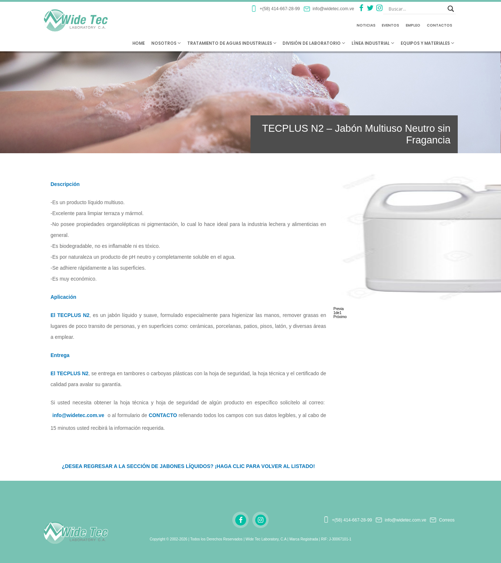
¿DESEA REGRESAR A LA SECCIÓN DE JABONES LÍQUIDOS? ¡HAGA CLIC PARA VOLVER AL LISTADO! (188, 466)
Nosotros (166, 43)
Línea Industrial (373, 43)
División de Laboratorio (313, 43)
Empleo (413, 25)
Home (138, 43)
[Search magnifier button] (451, 9)
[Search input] (416, 9)
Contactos (439, 25)
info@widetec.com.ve (78, 415)
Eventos (390, 25)
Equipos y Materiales (427, 43)
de (337, 313)
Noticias (366, 25)
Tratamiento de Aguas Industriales (231, 43)
